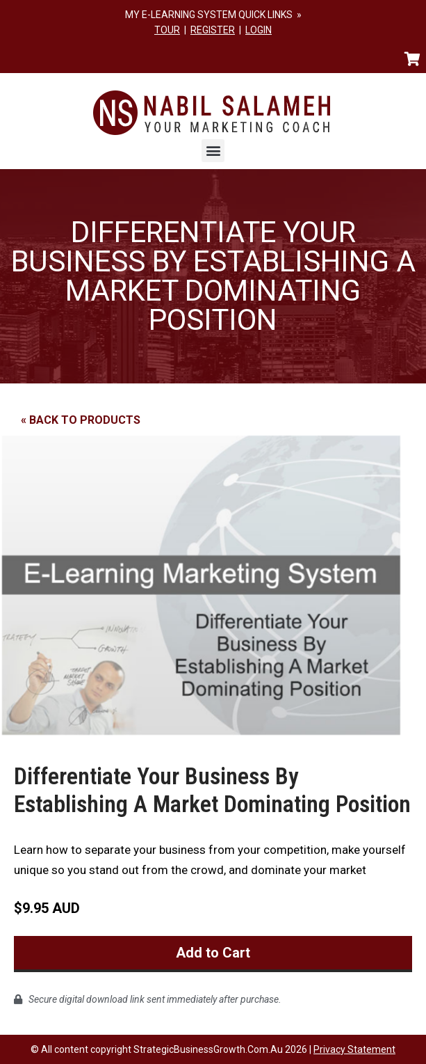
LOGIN (258, 29)
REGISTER (212, 29)
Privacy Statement (354, 1049)
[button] (213, 150)
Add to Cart (213, 952)
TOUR (167, 29)
